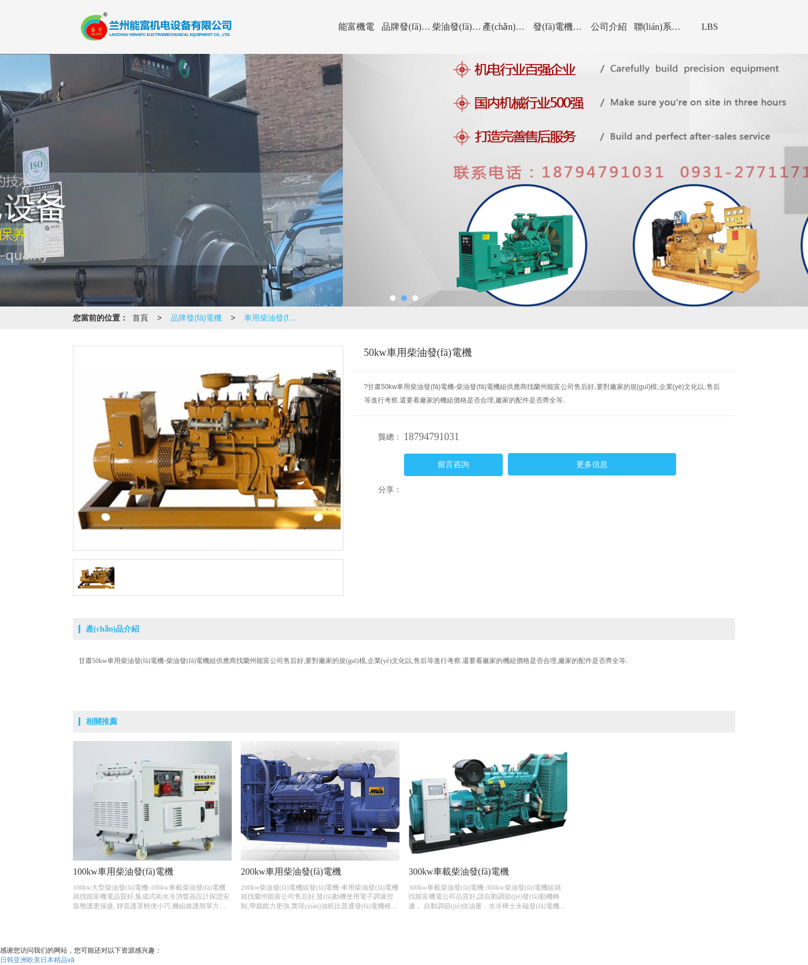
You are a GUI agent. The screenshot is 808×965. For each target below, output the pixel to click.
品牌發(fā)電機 (407, 26)
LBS (709, 26)
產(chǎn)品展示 (508, 26)
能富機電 (356, 26)
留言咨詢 (453, 464)
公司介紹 (609, 26)
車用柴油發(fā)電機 (274, 317)
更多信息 (592, 464)
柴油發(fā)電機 (457, 26)
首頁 (140, 317)
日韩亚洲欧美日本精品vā (37, 960)
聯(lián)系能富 (659, 26)
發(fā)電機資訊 (558, 26)
